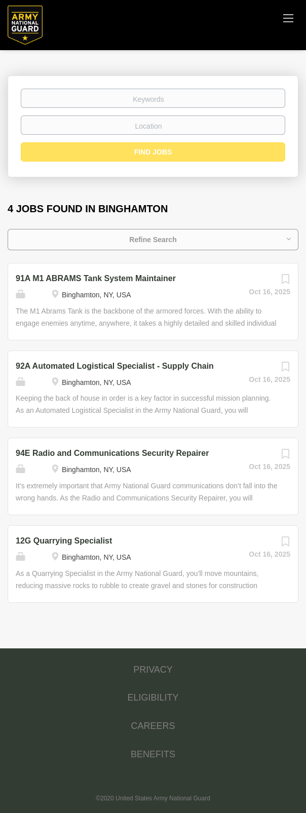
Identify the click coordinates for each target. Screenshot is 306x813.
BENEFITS (153, 754)
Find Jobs (153, 152)
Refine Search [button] (152, 240)
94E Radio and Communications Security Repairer (112, 453)
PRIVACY (153, 670)
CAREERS (153, 726)
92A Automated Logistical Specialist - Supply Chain (115, 366)
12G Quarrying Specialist (64, 540)
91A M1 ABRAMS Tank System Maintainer (96, 278)
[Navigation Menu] (288, 17)
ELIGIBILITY (152, 697)
